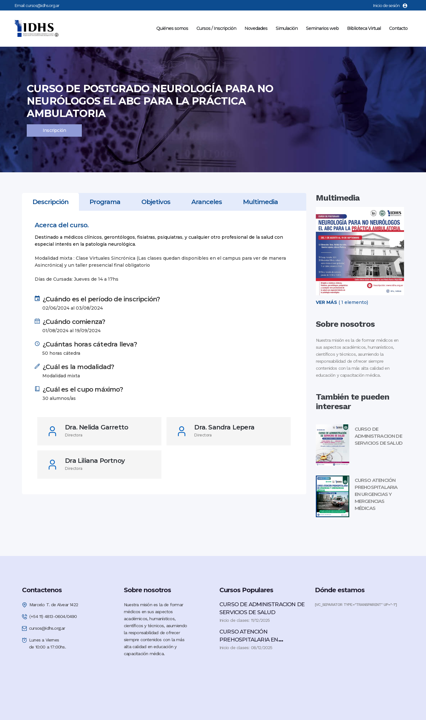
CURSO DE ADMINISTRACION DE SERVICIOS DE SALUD (379, 436)
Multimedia (260, 202)
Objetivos (155, 202)
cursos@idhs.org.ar (42, 5)
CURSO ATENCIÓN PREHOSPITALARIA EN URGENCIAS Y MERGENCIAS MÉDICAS (376, 494)
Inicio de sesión (390, 5)
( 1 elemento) (342, 302)
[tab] (50, 202)
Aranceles (206, 202)
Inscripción (54, 130)
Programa (104, 202)
